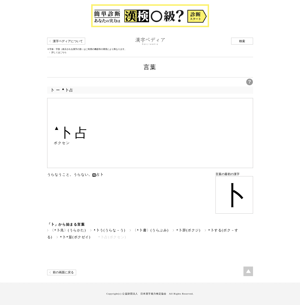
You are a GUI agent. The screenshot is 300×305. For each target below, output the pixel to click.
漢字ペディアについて (68, 41)
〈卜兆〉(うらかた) (68, 230)
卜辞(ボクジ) (188, 230)
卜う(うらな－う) (109, 230)
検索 (242, 41)
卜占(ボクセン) (112, 237)
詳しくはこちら (58, 52)
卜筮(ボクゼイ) (75, 237)
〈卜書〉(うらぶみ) (151, 230)
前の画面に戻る (63, 272)
